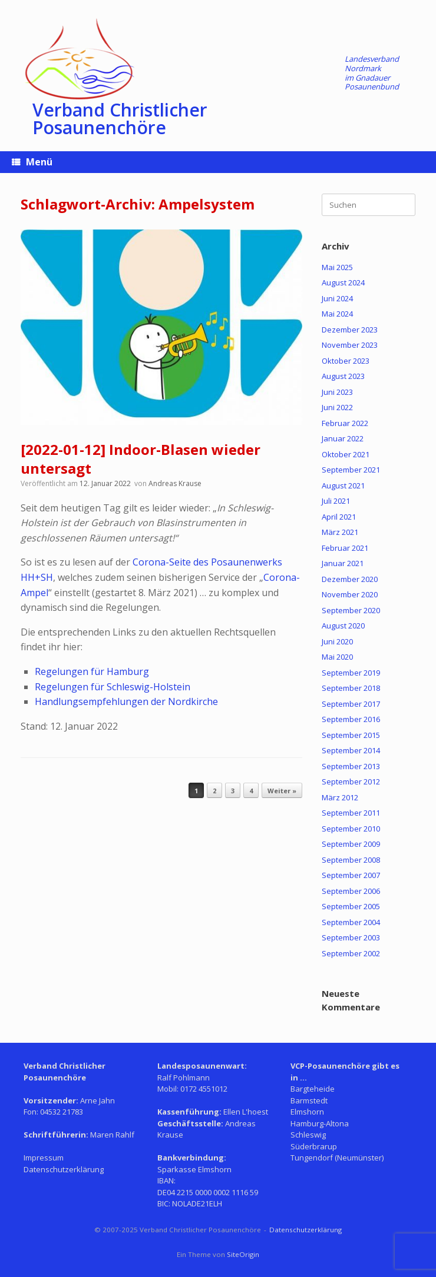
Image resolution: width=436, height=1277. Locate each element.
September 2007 (351, 875)
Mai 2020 (337, 656)
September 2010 (351, 828)
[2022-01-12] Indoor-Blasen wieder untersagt (140, 459)
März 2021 (340, 532)
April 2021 (339, 516)
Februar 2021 (345, 548)
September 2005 (351, 906)
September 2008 (351, 859)
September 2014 (351, 750)
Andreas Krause (175, 483)
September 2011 (351, 812)
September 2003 (351, 937)
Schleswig (308, 1134)
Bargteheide (312, 1088)
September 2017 (351, 704)
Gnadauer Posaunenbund (372, 82)
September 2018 (351, 688)
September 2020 (351, 610)
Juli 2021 (336, 500)
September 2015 (351, 735)
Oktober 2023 (345, 360)
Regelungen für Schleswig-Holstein (112, 686)
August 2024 (343, 282)
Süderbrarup (313, 1146)
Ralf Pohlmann (183, 1077)
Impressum (44, 1157)
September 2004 (351, 922)
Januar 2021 (343, 563)
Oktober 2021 (345, 454)
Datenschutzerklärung (64, 1169)
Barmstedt (309, 1100)
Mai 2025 (337, 267)
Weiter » (281, 790)
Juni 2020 (337, 641)
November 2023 (350, 345)
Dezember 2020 (350, 579)
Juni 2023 (337, 392)
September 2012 (351, 781)
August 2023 (343, 376)
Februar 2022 (345, 423)
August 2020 (343, 625)
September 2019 (351, 672)
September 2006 (351, 891)
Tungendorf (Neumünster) (337, 1157)
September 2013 (351, 766)
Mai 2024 (337, 313)
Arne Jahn (97, 1100)
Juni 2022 (337, 407)
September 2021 (351, 469)
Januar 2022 (343, 438)
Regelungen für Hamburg (92, 671)
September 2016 (351, 719)
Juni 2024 (337, 298)
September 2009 (351, 844)
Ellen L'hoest (245, 1111)
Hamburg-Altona (319, 1123)
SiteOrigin (243, 1254)
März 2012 (340, 797)
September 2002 (351, 953)
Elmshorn (307, 1111)
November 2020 (350, 594)
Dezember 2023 (350, 329)
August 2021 (343, 485)
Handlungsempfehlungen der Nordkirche (126, 701)
